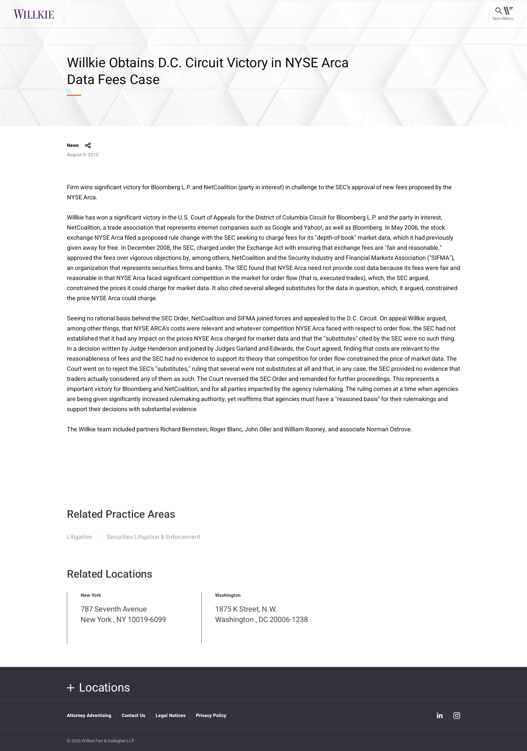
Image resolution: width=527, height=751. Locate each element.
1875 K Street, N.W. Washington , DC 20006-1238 (261, 619)
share (88, 146)
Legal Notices (171, 715)
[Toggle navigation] (508, 14)
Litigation (79, 542)
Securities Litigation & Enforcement (153, 542)
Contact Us (133, 715)
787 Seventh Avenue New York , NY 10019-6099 (123, 619)
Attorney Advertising (89, 715)
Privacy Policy (211, 715)
